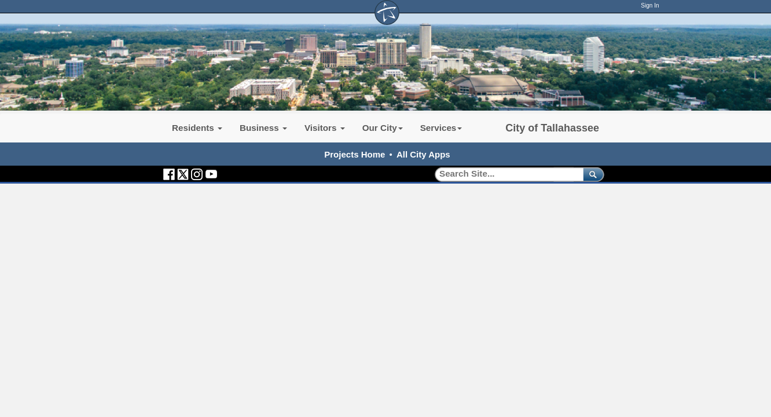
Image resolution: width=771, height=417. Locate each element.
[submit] (591, 174)
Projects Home (354, 154)
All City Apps (423, 154)
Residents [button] (197, 128)
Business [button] (263, 128)
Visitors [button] (324, 128)
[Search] (505, 174)
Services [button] (441, 128)
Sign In (650, 5)
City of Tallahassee (552, 128)
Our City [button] (382, 128)
